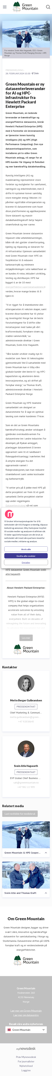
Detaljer (26, 562)
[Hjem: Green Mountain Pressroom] (25, 7)
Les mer (26, 637)
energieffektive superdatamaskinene (25, 287)
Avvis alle (26, 549)
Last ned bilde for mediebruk (20, 813)
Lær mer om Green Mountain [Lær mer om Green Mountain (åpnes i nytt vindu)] (26, 1010)
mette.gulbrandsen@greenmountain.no (26, 717)
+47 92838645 (26, 721)
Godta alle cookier (26, 556)
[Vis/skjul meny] (5, 7)
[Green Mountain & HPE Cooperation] (26, 834)
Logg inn (26, 1070)
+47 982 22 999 (26, 787)
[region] (26, 538)
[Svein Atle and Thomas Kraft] (26, 875)
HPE (8, 569)
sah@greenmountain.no (26, 782)
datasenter (16, 569)
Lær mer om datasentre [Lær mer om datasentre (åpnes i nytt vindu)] (26, 1015)
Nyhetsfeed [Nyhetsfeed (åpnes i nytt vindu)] (26, 1065)
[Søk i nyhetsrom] (48, 7)
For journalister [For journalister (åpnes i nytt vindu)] (26, 1061)
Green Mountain (31, 569)
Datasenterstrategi (16, 505)
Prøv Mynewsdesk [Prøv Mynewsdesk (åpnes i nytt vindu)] (26, 1056)
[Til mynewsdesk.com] (26, 1048)
